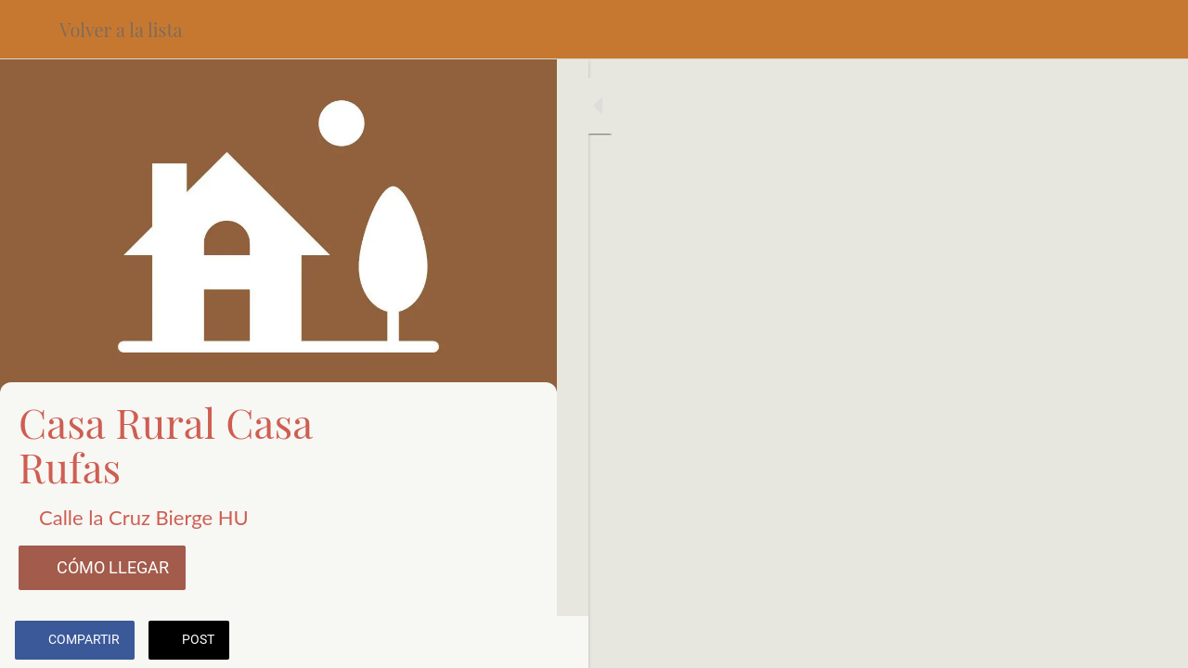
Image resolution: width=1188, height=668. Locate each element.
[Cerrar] (30, 30)
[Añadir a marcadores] (475, 642)
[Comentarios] (519, 642)
